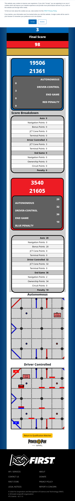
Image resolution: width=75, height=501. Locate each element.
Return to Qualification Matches (37, 435)
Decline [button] (42, 22)
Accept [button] (32, 22)
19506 (37, 62)
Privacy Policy (50, 11)
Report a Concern (47, 486)
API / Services (14, 471)
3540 (37, 182)
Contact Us (13, 476)
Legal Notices (15, 486)
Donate (42, 476)
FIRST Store (13, 481)
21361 (37, 71)
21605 (37, 190)
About (42, 471)
